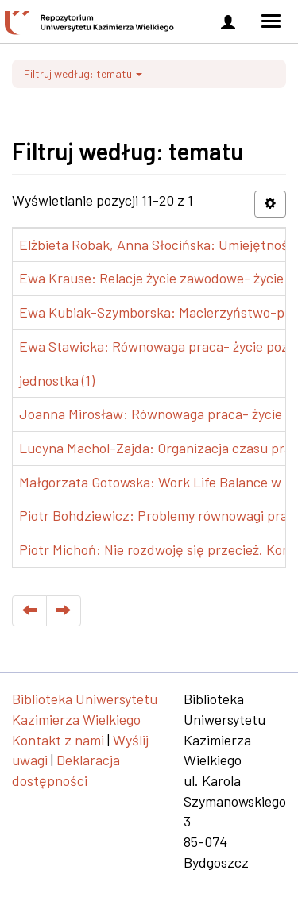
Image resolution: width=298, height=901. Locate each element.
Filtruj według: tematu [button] (83, 73)
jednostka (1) (57, 380)
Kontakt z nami (58, 740)
